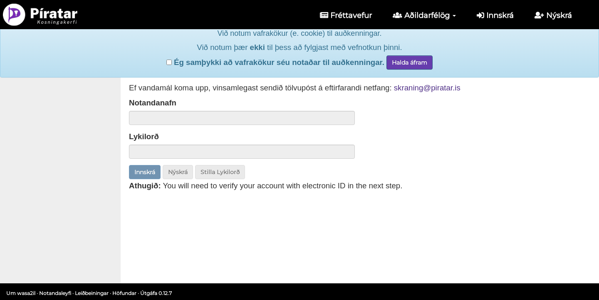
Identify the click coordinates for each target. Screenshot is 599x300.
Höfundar (124, 293)
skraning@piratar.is (427, 87)
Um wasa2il (20, 293)
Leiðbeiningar (92, 293)
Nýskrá (553, 15)
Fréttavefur (346, 15)
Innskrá (495, 15)
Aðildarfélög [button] (424, 15)
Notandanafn (152, 102)
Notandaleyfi (55, 293)
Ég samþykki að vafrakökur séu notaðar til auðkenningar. (275, 49)
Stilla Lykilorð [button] (220, 172)
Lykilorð (144, 136)
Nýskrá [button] (178, 172)
